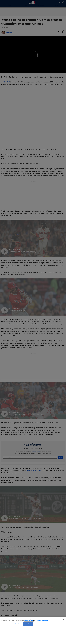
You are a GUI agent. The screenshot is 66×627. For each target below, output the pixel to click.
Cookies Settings (17, 624)
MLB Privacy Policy (28, 620)
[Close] (63, 619)
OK (28, 624)
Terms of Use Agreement (42, 620)
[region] (33, 622)
